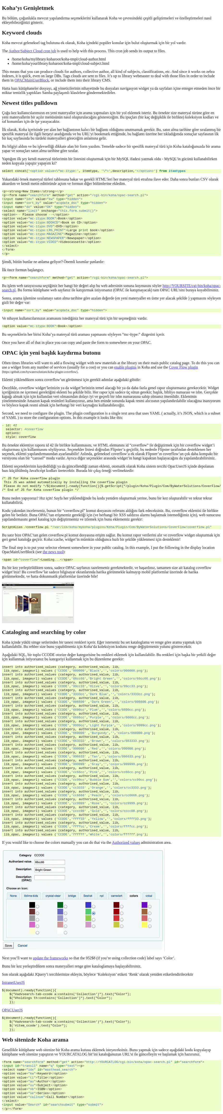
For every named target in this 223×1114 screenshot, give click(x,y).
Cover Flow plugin (183, 367)
